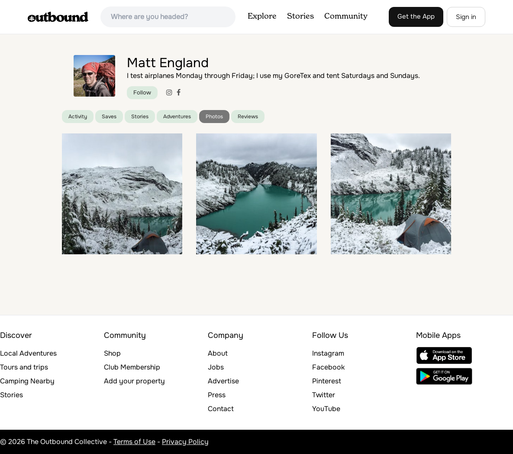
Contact (221, 408)
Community (346, 16)
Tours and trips (24, 367)
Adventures (177, 116)
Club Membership (132, 367)
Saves (109, 116)
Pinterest (326, 381)
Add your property (134, 381)
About (218, 353)
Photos (214, 116)
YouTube (326, 408)
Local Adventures (28, 353)
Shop (112, 353)
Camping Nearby (27, 381)
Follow (142, 92)
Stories (300, 16)
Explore (262, 16)
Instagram (328, 353)
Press (217, 394)
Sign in (466, 17)
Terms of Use (134, 441)
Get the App (416, 16)
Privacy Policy (185, 441)
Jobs (216, 367)
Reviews (248, 116)
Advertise (223, 381)
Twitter (323, 394)
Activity (77, 116)
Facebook (328, 367)
